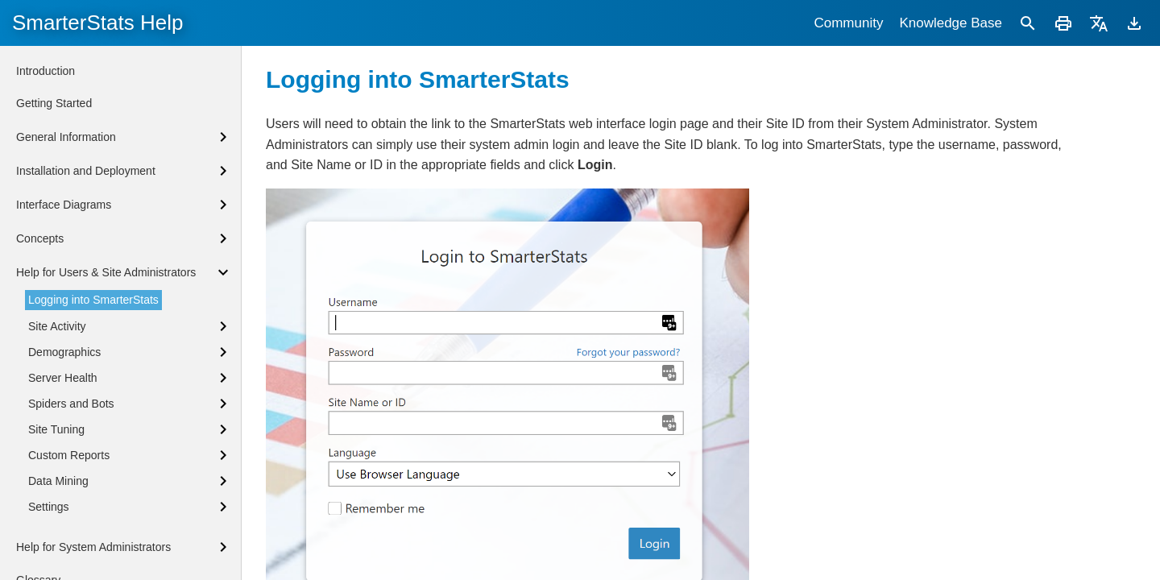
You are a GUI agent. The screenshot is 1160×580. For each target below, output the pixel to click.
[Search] (1028, 23)
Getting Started (54, 103)
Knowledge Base (950, 23)
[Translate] (1098, 23)
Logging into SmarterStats (93, 299)
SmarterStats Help (97, 22)
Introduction (45, 70)
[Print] (1063, 23)
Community (848, 23)
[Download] (1134, 23)
